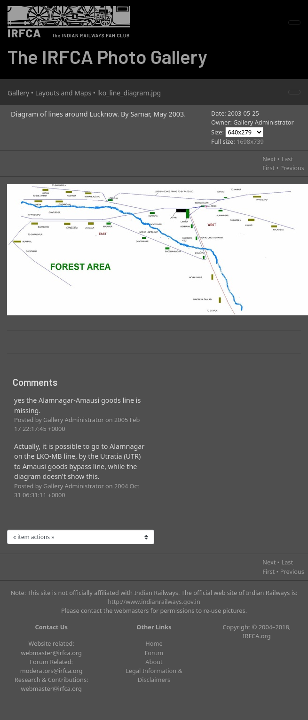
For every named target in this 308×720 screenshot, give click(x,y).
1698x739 (250, 141)
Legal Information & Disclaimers (154, 675)
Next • (270, 159)
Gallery (18, 92)
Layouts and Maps (63, 92)
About (153, 661)
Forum (154, 653)
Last (287, 159)
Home (153, 643)
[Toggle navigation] (294, 22)
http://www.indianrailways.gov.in (154, 601)
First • (270, 168)
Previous (292, 168)
